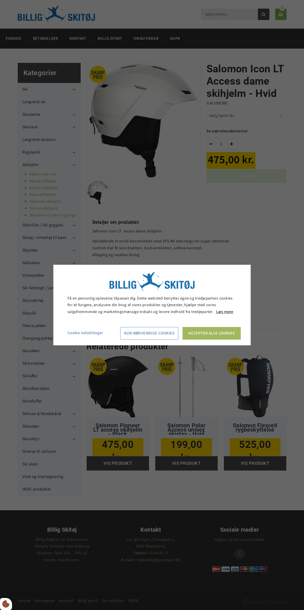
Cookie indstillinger (85, 333)
